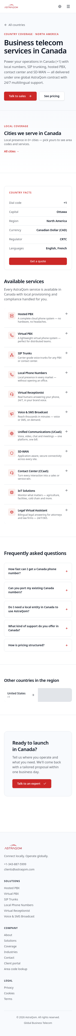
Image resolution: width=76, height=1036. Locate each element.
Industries (10, 952)
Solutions (10, 940)
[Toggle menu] (68, 6)
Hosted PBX (12, 888)
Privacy (9, 987)
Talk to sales (20, 96)
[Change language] (59, 6)
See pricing (51, 96)
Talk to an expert (31, 783)
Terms (8, 999)
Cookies (9, 993)
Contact (9, 957)
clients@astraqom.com (19, 869)
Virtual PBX (11, 894)
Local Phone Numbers (18, 905)
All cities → (11, 151)
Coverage (10, 946)
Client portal (12, 963)
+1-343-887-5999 (15, 864)
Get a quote (38, 261)
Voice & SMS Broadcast (19, 916)
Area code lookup (15, 969)
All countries (14, 25)
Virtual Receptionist (17, 911)
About (8, 935)
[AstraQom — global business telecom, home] (11, 6)
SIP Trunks (11, 899)
